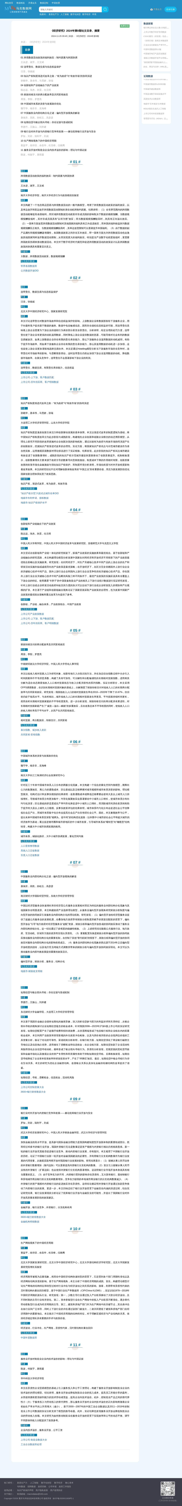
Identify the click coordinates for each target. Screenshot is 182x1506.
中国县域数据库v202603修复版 (157, 80)
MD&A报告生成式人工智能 (155, 109)
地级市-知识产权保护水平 (34, 502)
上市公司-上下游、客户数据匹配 (37, 377)
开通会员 (32, 3)
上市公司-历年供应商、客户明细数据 (40, 382)
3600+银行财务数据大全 (33, 1092)
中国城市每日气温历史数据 (155, 54)
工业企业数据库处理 (31, 1444)
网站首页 (9, 3)
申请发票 (56, 3)
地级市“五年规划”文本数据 (155, 104)
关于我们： (9, 1494)
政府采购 (42, 1486)
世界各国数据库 (29, 266)
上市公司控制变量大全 (32, 1087)
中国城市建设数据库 (152, 90)
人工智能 (65, 14)
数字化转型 (75, 14)
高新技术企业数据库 (152, 100)
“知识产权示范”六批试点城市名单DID (40, 493)
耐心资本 (69, 1483)
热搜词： (44, 14)
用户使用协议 (56, 1490)
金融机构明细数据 (30, 1221)
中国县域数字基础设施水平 (155, 95)
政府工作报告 (65, 1486)
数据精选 (21, 3)
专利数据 (21, 1486)
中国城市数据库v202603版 (155, 85)
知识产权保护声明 (25, 1490)
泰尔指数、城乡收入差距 (33, 730)
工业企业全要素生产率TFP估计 (157, 45)
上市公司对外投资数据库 (154, 114)
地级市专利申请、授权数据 (35, 498)
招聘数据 (32, 1486)
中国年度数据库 (29, 1337)
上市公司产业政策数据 (32, 614)
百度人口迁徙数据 (30, 855)
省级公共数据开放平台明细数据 (157, 58)
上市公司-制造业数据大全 (34, 1440)
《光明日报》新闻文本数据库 (156, 41)
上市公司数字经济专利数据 (155, 32)
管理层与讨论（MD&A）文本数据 (158, 119)
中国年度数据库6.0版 (152, 49)
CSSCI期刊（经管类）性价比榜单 (158, 36)
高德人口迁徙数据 (30, 850)
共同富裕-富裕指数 (30, 734)
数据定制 (44, 3)
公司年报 (52, 1486)
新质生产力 (54, 14)
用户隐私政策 (42, 1490)
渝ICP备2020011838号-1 (63, 1498)
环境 (94, 14)
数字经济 (86, 14)
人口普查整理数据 (30, 846)
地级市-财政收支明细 (31, 971)
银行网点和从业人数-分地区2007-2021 (160, 28)
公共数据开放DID (30, 270)
